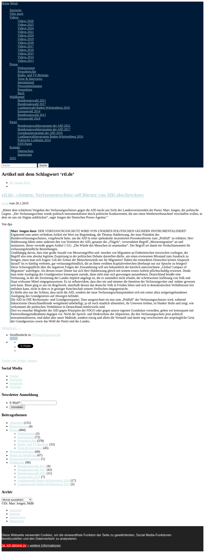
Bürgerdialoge (19, 426)
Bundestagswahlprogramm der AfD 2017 (44, 129)
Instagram (16, 383)
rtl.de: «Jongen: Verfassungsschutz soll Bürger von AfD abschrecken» (73, 194)
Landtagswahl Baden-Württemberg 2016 (44, 107)
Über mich (16, 13)
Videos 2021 (26, 31)
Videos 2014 (26, 57)
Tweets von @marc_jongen (19, 360)
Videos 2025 (26, 24)
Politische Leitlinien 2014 (34, 140)
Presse (14, 64)
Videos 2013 (26, 60)
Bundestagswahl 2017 (32, 104)
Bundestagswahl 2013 (32, 115)
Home (5, 3)
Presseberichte (27, 71)
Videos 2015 (26, 53)
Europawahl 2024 (29, 118)
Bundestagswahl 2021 (32, 100)
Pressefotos (25, 89)
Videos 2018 (26, 42)
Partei (13, 122)
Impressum (25, 154)
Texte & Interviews (30, 78)
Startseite (16, 10)
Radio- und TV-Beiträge (33, 75)
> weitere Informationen (44, 545)
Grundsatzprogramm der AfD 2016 (40, 133)
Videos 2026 (26, 21)
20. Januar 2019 (20, 182)
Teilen (14, 338)
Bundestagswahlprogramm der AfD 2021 (44, 125)
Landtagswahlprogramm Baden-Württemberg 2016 (50, 136)
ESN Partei (25, 143)
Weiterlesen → (11, 328)
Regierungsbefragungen (25, 459)
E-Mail (15, 402)
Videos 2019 (26, 39)
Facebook (16, 379)
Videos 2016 (26, 50)
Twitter (14, 376)
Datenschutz (25, 151)
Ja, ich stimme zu (14, 545)
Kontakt (15, 147)
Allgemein (16, 422)
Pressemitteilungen (30, 86)
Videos (14, 17)
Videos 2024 (26, 28)
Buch (21, 93)
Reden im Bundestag (23, 455)
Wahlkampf (17, 96)
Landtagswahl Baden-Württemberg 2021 (44, 484)
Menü (14, 3)
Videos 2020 (26, 35)
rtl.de (5, 203)
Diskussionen (26, 68)
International (26, 82)
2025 (13, 158)
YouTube (15, 387)
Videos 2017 (26, 46)
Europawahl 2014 (29, 111)
